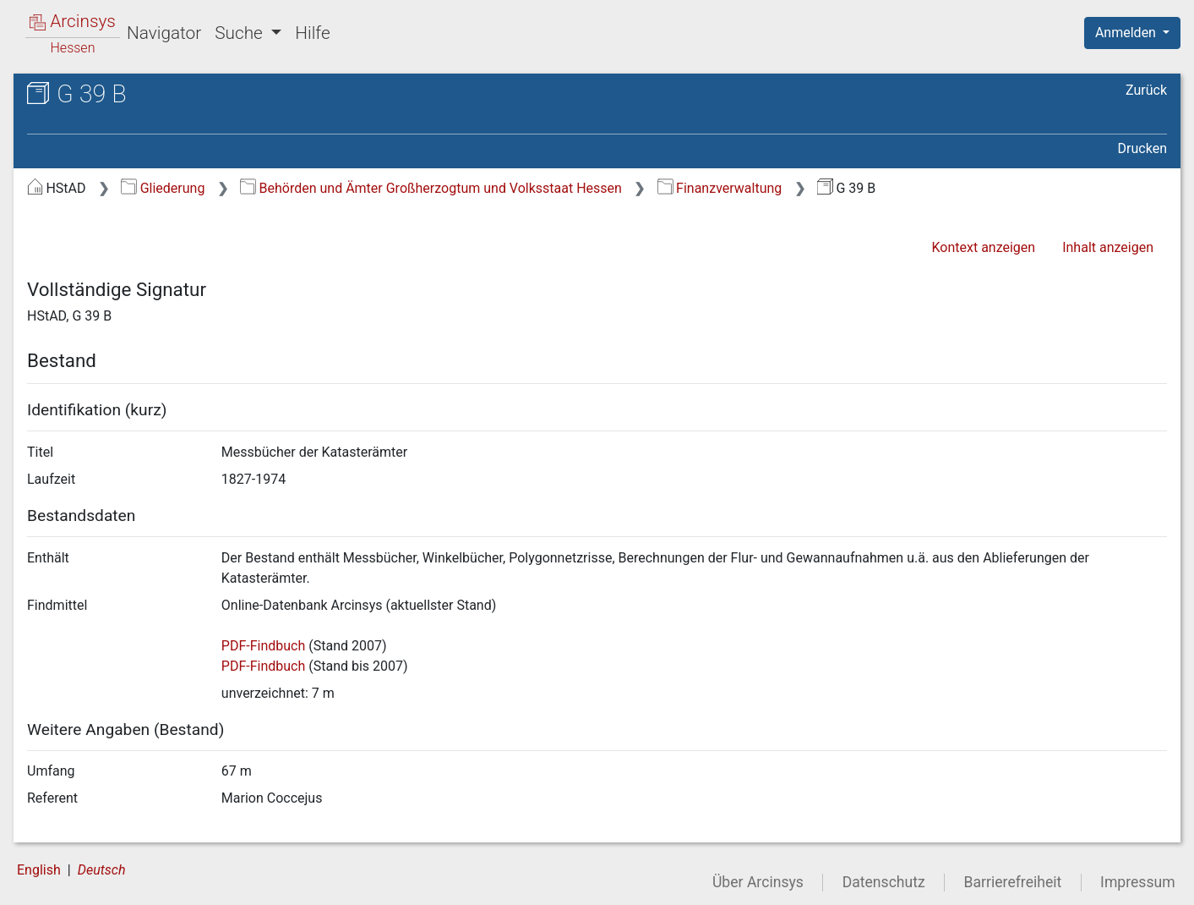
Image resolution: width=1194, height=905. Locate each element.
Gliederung (162, 188)
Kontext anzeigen (983, 247)
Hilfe (312, 33)
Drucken (1142, 148)
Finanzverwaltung (719, 188)
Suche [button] (241, 33)
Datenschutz (883, 882)
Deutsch (102, 870)
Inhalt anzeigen (1107, 247)
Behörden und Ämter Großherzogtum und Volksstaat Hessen (431, 188)
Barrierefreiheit (1013, 882)
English (39, 870)
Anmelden (1127, 33)
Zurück (1146, 90)
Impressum (1137, 882)
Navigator (164, 33)
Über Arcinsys (758, 882)
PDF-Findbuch (263, 646)
